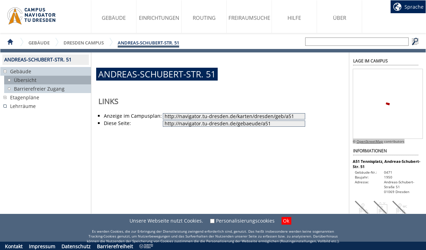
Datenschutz (76, 246)
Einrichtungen (159, 17)
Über (339, 17)
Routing (204, 17)
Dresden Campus (84, 42)
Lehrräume (23, 106)
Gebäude (114, 17)
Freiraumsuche (249, 17)
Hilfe (294, 17)
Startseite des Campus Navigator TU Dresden (31, 16)
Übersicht (25, 80)
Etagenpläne (24, 97)
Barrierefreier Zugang (39, 88)
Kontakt (14, 246)
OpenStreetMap (370, 141)
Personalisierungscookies (245, 220)
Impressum (42, 246)
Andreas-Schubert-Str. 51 (148, 43)
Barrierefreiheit (115, 246)
